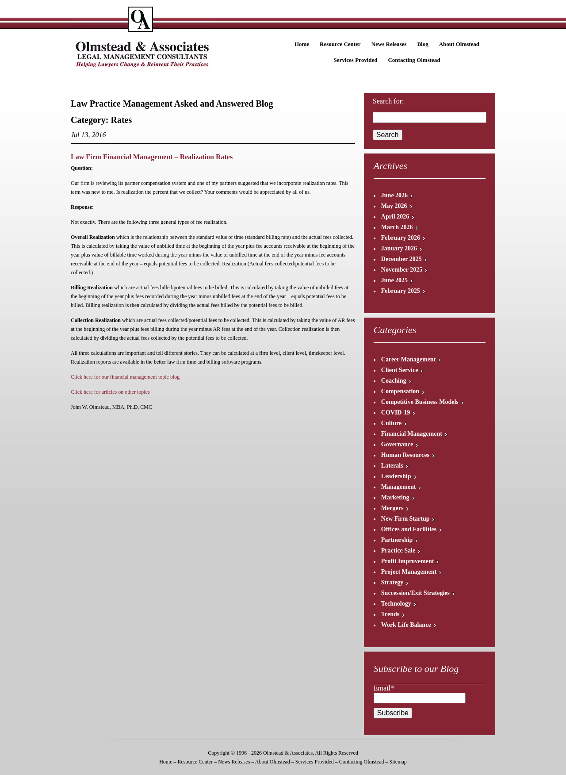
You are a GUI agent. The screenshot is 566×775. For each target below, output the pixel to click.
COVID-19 (395, 412)
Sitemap (397, 762)
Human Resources (405, 455)
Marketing (395, 497)
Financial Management (411, 433)
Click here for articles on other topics (110, 392)
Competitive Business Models (420, 402)
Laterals (392, 465)
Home (301, 44)
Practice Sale (398, 550)
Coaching (393, 380)
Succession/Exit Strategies (415, 593)
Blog (422, 44)
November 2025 (401, 269)
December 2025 (401, 259)
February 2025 (400, 291)
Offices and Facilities (408, 529)
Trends (390, 614)
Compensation (400, 391)
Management (398, 486)
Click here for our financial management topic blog (125, 377)
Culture (391, 423)
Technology (396, 603)
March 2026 (397, 227)
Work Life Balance (406, 625)
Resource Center (340, 44)
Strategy (392, 582)
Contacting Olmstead (414, 60)
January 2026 (399, 248)
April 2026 (395, 216)
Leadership (396, 476)
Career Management (408, 359)
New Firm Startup (405, 518)
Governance (397, 444)
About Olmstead (459, 44)
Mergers (392, 508)
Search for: (388, 101)
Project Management (408, 571)
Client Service (399, 370)
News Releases (389, 44)
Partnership (397, 540)
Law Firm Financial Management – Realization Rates (152, 157)
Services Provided (355, 60)
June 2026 (394, 195)
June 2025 (394, 280)
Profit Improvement (407, 561)
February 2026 (400, 237)
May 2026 (394, 206)
